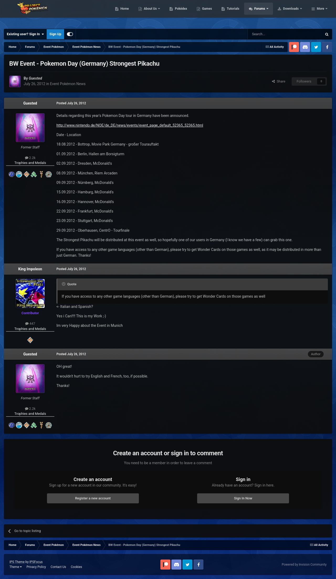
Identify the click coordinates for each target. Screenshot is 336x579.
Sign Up (55, 34)
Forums (293, 13)
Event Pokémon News (67, 84)
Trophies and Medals (30, 163)
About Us (184, 13)
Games (240, 13)
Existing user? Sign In (25, 34)
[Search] (272, 34)
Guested (30, 103)
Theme (15, 567)
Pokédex (214, 13)
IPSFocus (36, 562)
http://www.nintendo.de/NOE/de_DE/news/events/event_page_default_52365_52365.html (129, 125)
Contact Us (58, 567)
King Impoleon (30, 269)
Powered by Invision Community (304, 564)
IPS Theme (17, 562)
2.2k (30, 158)
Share (278, 81)
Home (157, 13)
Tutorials (266, 13)
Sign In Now (243, 498)
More (320, 13)
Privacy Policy (36, 567)
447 (30, 323)
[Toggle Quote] (64, 284)
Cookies (76, 567)
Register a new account (93, 498)
